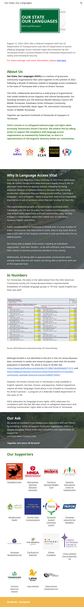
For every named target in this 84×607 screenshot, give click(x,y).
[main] (42, 52)
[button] (81, 3)
